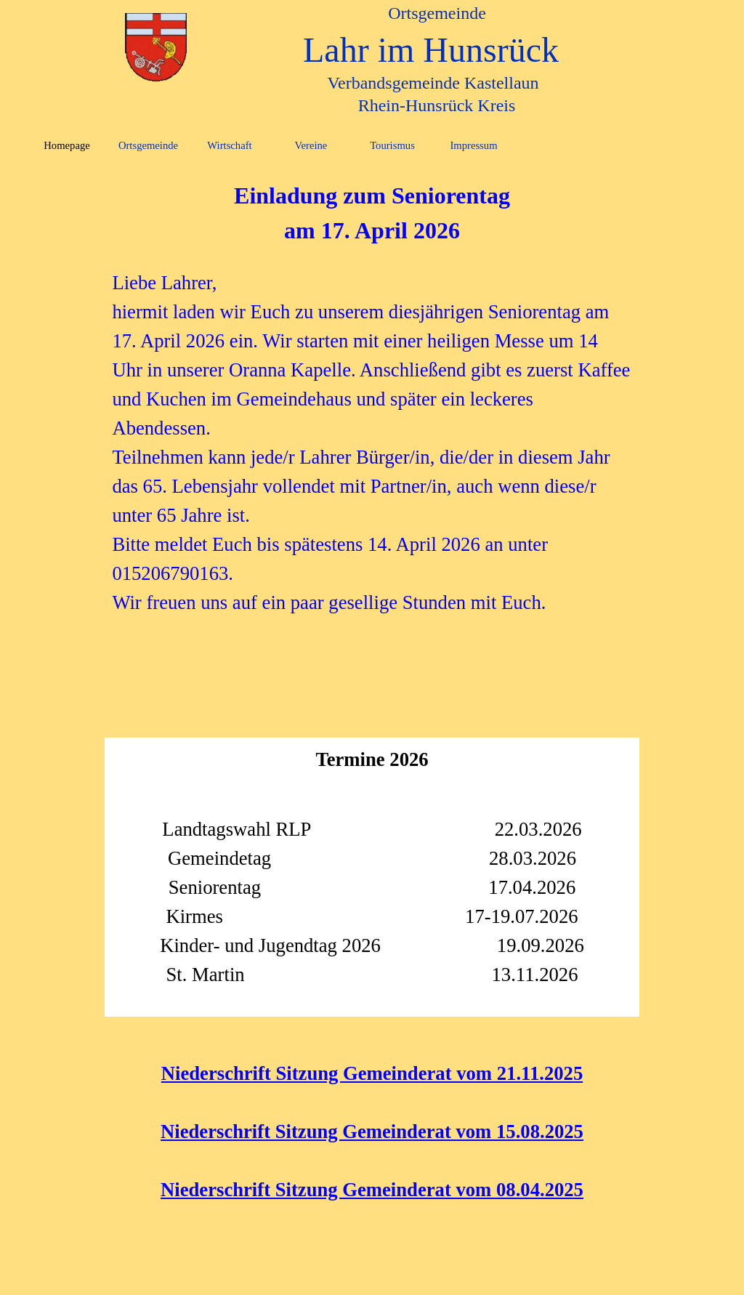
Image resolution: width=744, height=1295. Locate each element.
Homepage (66, 145)
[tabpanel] (371, 397)
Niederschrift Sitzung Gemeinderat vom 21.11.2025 (372, 1073)
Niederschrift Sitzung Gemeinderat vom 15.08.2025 (372, 1131)
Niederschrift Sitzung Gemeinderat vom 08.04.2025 (372, 1190)
